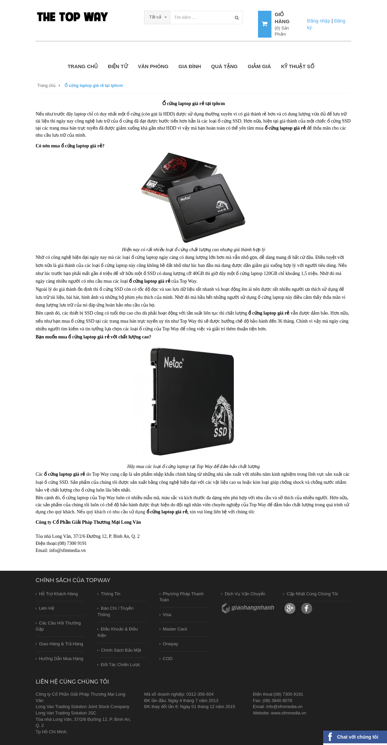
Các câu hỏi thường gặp (58, 626)
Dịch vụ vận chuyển (245, 593)
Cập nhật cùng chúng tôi (312, 593)
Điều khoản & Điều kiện (117, 632)
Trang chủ (83, 66)
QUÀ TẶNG (224, 66)
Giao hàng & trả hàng (61, 643)
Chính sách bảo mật (121, 650)
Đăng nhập (318, 21)
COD (168, 658)
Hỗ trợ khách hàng (58, 593)
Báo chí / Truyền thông (115, 611)
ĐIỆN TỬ (118, 66)
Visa (167, 614)
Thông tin (110, 593)
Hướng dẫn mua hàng (61, 658)
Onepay (170, 643)
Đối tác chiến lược (120, 664)
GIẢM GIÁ (259, 66)
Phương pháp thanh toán (182, 597)
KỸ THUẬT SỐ (297, 66)
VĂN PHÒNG (153, 66)
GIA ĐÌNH (189, 66)
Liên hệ (46, 608)
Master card (175, 629)
